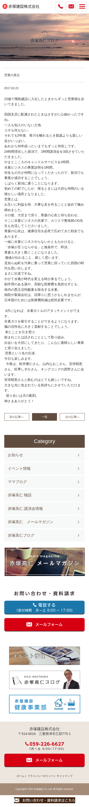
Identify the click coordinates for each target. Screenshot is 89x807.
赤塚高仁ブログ (21, 535)
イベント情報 (19, 468)
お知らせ (15, 455)
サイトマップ (64, 776)
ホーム (20, 776)
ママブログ (17, 482)
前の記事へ (16, 417)
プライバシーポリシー (41, 776)
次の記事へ (72, 417)
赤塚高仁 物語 (20, 495)
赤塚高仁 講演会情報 (25, 509)
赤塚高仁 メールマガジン (30, 522)
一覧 (44, 417)
